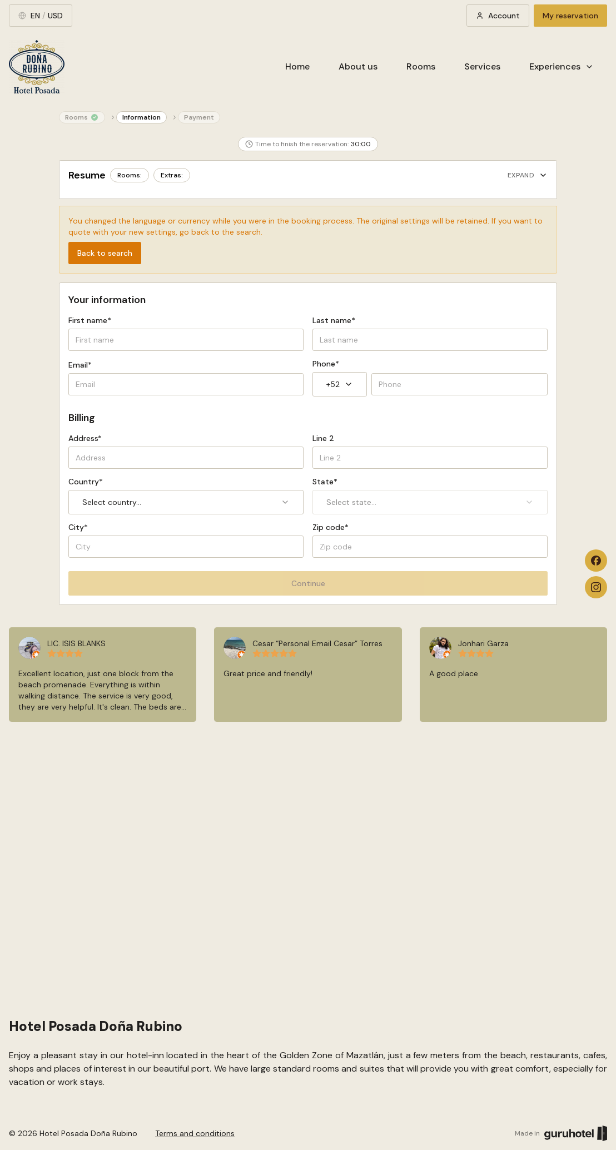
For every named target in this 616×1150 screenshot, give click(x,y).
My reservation (570, 16)
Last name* (333, 320)
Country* (85, 481)
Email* (80, 365)
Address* (85, 438)
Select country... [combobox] (186, 502)
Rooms (420, 66)
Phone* (325, 364)
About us (358, 66)
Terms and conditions (195, 1133)
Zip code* (330, 527)
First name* (89, 320)
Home (297, 66)
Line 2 (323, 438)
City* (78, 527)
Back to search (104, 253)
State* (324, 481)
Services (482, 66)
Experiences (561, 66)
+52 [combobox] (339, 384)
